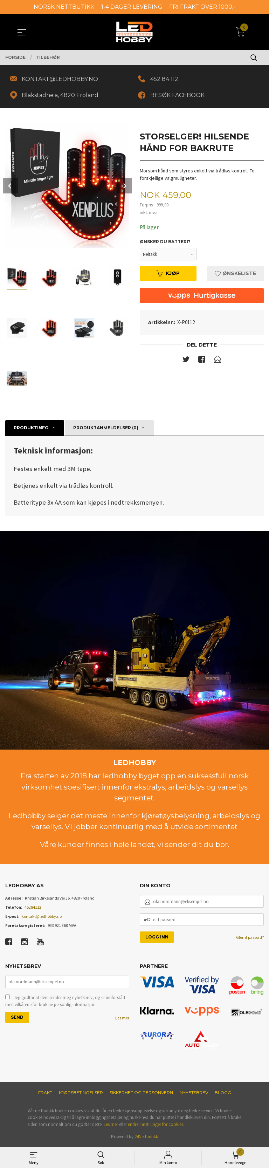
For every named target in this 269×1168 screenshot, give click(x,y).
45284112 (33, 908)
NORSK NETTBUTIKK (64, 7)
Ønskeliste (235, 275)
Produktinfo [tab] (31, 428)
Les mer (122, 1019)
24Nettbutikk (146, 1138)
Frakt (45, 1093)
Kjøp (168, 275)
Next (124, 186)
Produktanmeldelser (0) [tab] (105, 428)
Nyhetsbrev (194, 1093)
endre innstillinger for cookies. (156, 1125)
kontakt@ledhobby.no (42, 917)
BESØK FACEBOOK (178, 96)
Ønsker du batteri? (165, 243)
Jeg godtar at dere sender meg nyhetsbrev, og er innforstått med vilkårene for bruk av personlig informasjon (65, 1003)
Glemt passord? (250, 938)
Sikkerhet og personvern (141, 1093)
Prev (10, 186)
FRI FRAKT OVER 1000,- (202, 7)
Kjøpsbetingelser (81, 1093)
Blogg (223, 1093)
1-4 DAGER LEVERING (132, 7)
